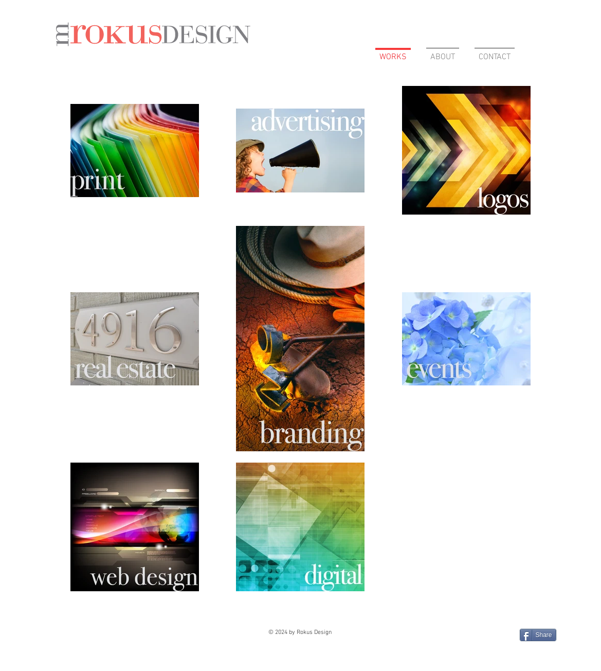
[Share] (538, 635)
